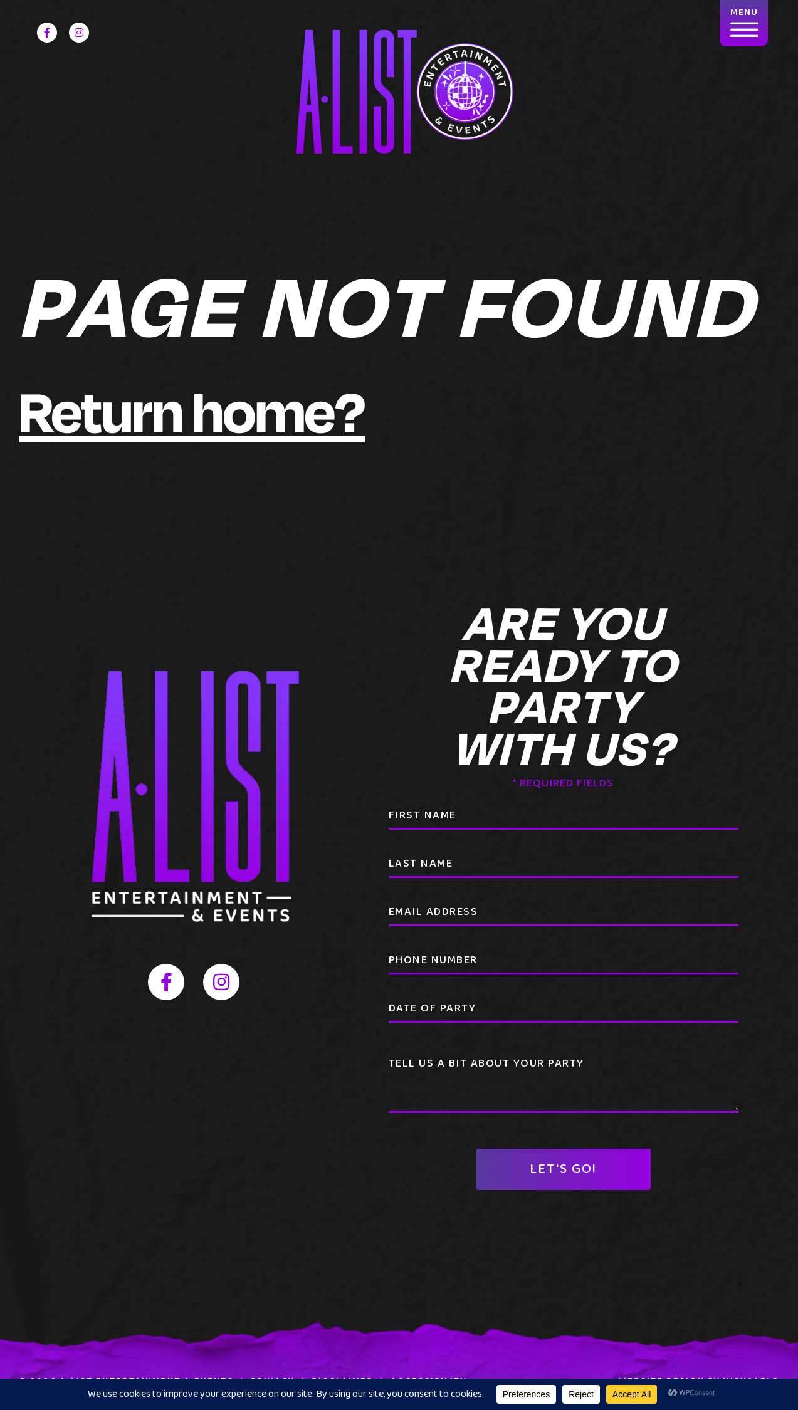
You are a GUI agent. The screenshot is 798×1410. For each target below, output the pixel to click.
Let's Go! (563, 1169)
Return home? (192, 410)
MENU (744, 21)
